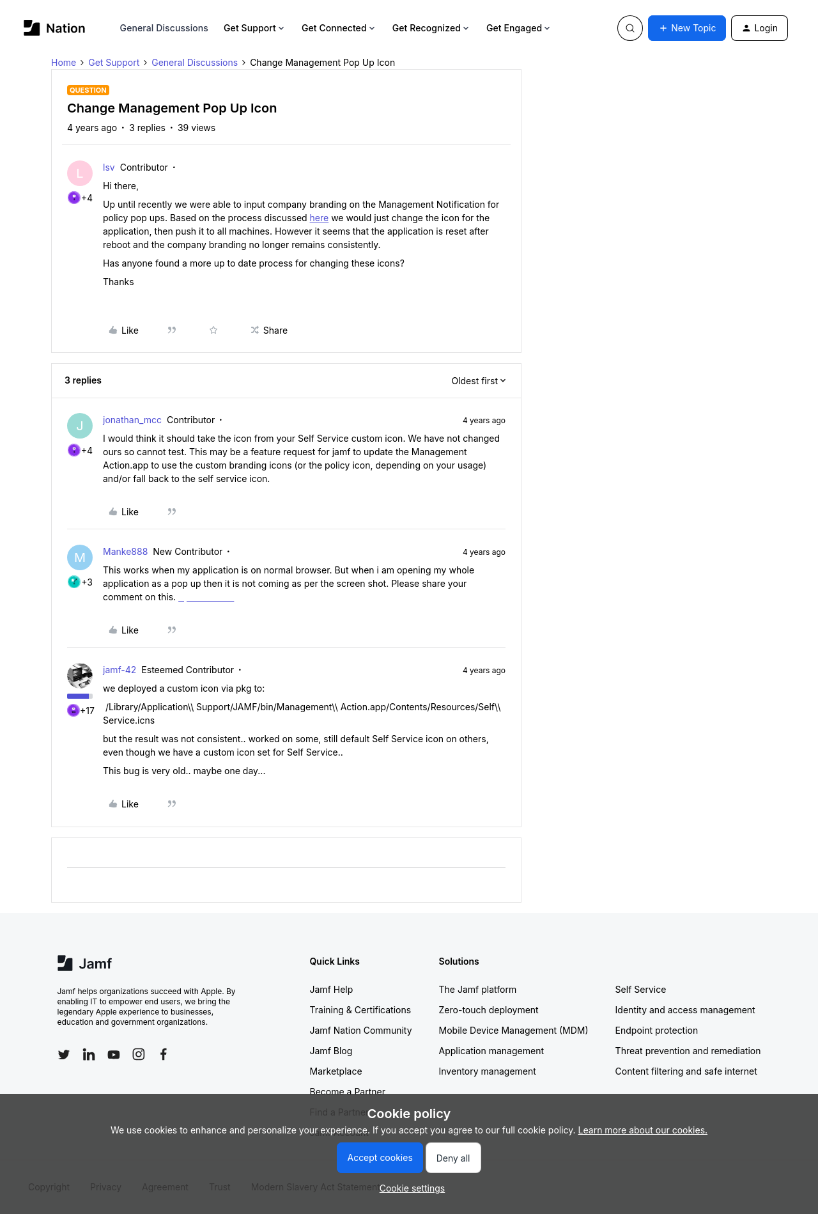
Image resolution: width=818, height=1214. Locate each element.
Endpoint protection (656, 1030)
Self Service (641, 989)
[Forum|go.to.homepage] (55, 28)
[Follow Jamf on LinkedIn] (88, 1054)
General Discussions (164, 27)
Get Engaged (519, 27)
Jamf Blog (331, 1050)
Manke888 (125, 551)
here (319, 217)
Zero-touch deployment (489, 1009)
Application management (491, 1050)
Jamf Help (331, 989)
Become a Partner (347, 1091)
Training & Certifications (361, 1009)
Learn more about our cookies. (643, 1130)
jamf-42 (119, 669)
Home (63, 62)
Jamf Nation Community (361, 1030)
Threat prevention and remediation (688, 1050)
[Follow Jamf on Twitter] (64, 1055)
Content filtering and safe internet (686, 1071)
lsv (109, 167)
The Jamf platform (478, 989)
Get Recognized (431, 27)
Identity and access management (685, 1009)
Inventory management (487, 1071)
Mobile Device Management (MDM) (514, 1030)
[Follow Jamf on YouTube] (113, 1054)
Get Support (255, 27)
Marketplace (336, 1071)
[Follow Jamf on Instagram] (138, 1054)
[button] (687, 28)
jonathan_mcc (132, 419)
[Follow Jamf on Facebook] (163, 1054)
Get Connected (339, 27)
